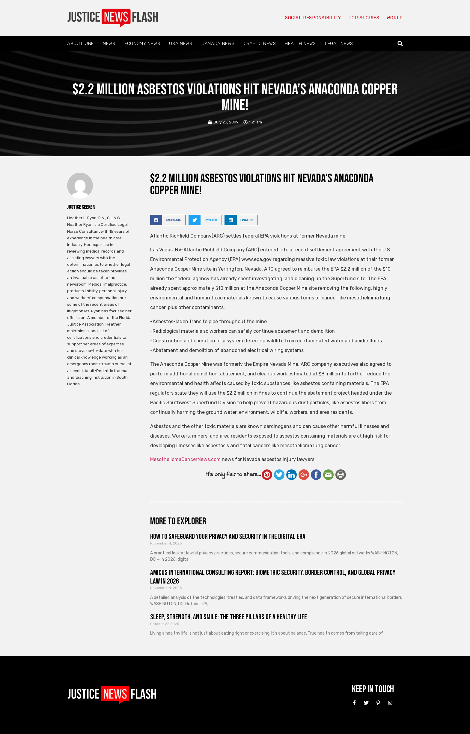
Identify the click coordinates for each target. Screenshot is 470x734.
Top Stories (363, 18)
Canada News (218, 43)
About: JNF (80, 43)
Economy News (142, 43)
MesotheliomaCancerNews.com (185, 459)
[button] (400, 43)
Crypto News (260, 43)
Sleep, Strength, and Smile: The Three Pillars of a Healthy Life (228, 617)
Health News (300, 43)
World (394, 18)
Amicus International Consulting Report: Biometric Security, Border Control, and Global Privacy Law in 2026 (272, 577)
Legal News (339, 43)
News (109, 43)
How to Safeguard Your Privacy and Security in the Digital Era (227, 536)
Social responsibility (312, 18)
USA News (180, 43)
